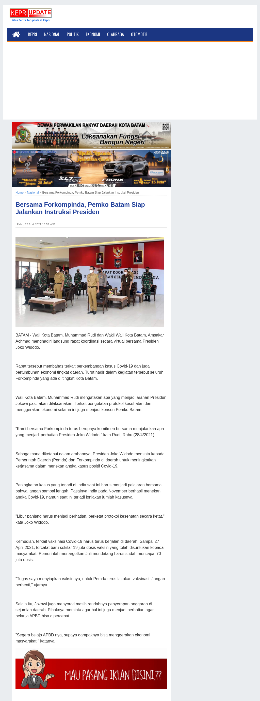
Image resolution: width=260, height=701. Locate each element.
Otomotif (139, 34)
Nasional (52, 34)
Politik (73, 34)
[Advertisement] (130, 84)
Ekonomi (93, 34)
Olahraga (115, 34)
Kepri (32, 34)
